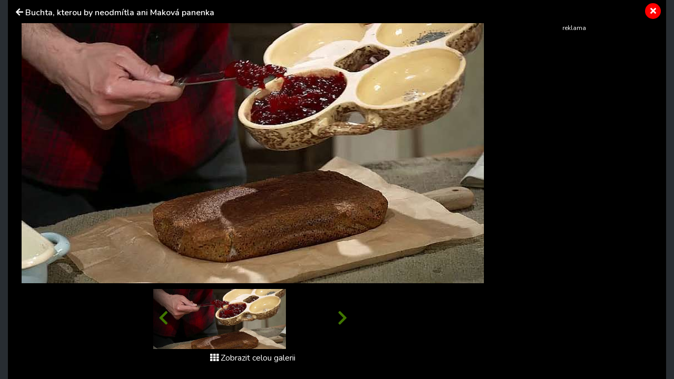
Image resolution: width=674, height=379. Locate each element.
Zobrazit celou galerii (252, 358)
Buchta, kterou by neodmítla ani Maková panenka (119, 12)
